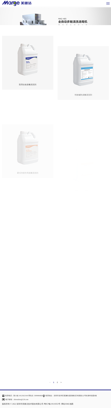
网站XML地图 (67, 404)
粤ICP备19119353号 (52, 404)
